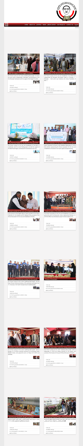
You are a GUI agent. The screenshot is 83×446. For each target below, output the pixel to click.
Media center (52, 9)
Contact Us (69, 9)
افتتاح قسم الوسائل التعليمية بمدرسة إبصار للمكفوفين (20, 402)
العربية (76, 9)
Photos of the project (51, 263)
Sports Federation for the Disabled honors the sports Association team (59, 128)
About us (32, 9)
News (44, 9)
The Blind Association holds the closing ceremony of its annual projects (59, 332)
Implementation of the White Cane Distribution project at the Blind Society (58, 196)
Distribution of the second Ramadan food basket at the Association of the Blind (59, 58)
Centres (38, 9)
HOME (26, 9)
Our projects (61, 9)
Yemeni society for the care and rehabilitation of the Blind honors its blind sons (23, 196)
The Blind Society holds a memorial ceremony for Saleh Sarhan (22, 332)
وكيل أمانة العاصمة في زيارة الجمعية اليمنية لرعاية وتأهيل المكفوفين (59, 402)
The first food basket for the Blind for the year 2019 (23, 127)
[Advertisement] (71, 24)
